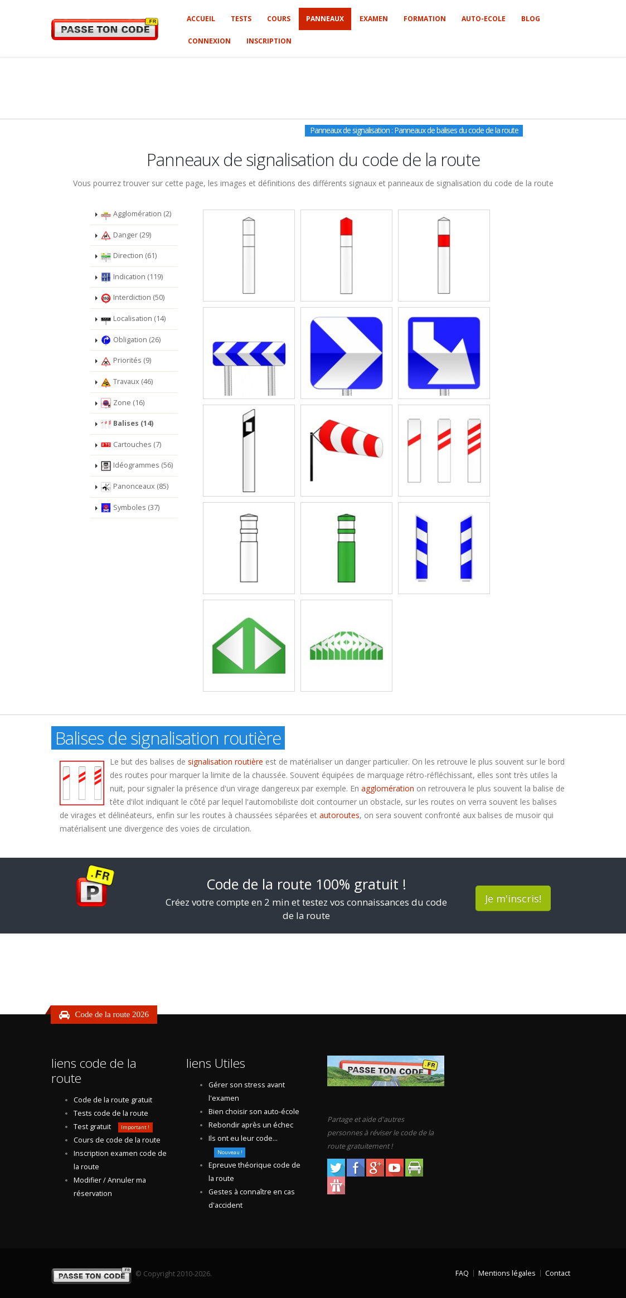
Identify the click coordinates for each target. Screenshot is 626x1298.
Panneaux (325, 18)
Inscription (269, 41)
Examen (374, 18)
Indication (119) (131, 277)
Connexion (209, 41)
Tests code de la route (111, 1113)
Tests (241, 18)
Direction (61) (128, 256)
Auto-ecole (484, 18)
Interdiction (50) (132, 298)
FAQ (462, 1273)
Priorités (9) (125, 361)
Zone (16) (122, 403)
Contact (557, 1273)
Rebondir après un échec (250, 1125)
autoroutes (339, 815)
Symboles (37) (129, 507)
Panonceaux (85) (134, 487)
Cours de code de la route (117, 1140)
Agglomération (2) (135, 214)
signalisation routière (225, 761)
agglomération (387, 788)
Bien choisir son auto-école (253, 1111)
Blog (530, 18)
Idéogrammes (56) (136, 465)
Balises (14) (126, 424)
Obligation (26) (130, 340)
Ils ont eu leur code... (243, 1138)
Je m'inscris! (513, 898)
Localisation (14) (133, 319)
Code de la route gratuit (113, 1100)
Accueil (201, 18)
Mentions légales (507, 1273)
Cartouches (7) (130, 444)
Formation (425, 18)
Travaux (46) (126, 382)
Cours (278, 18)
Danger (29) (125, 235)
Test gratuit (92, 1126)
